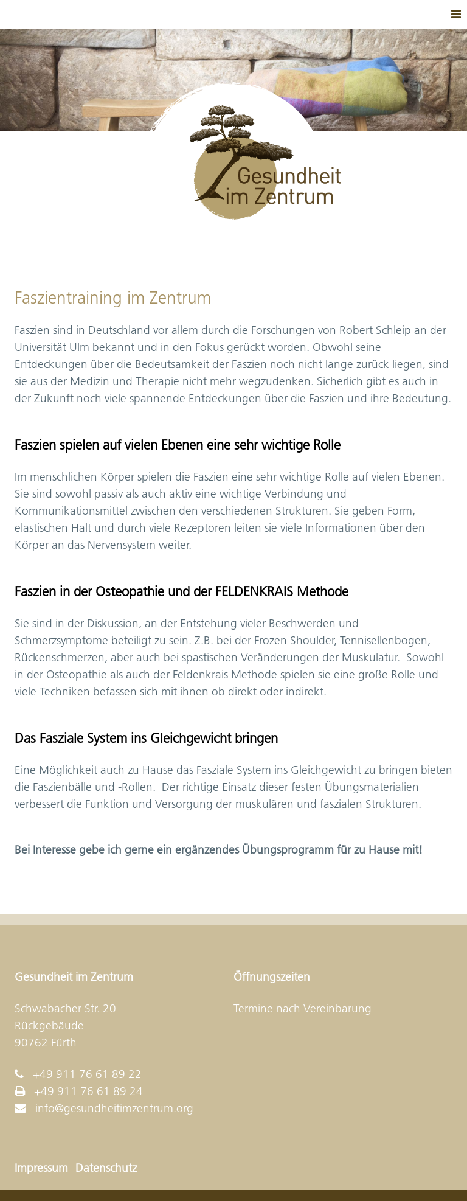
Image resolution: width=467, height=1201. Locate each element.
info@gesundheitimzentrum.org (114, 1108)
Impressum (41, 1168)
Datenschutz (106, 1168)
